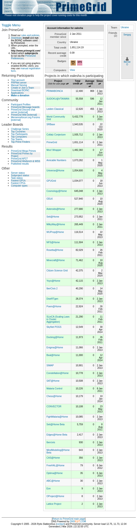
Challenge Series (20, 129)
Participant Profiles (20, 104)
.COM (80, 521)
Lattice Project (54, 504)
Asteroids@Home (56, 209)
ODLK (50, 198)
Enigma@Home (55, 347)
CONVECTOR (54, 406)
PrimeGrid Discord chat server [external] (23, 111)
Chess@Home (54, 396)
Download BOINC (20, 90)
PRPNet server (19, 82)
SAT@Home (53, 381)
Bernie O (127, 63)
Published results (20, 164)
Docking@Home (55, 337)
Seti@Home (53, 216)
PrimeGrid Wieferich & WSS (25, 161)
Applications (17, 93)
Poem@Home (54, 306)
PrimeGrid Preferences (23, 57)
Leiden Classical (55, 109)
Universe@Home (55, 170)
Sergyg (127, 34)
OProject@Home (55, 496)
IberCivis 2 (52, 288)
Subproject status (20, 175)
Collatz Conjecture (56, 134)
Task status (17, 178)
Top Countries (18, 131)
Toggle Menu (11, 25)
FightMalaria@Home (57, 416)
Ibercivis (51, 442)
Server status (18, 173)
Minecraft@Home (56, 260)
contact (60, 524)
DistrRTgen (52, 298)
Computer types (19, 185)
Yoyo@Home (53, 281)
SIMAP (50, 365)
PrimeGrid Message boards (25, 107)
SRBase (51, 124)
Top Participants (19, 134)
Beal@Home (53, 355)
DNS (72, 521)
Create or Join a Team (22, 87)
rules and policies (30, 35)
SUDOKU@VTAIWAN (58, 98)
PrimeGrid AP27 (19, 158)
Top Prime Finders (20, 142)
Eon (49, 488)
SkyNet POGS (54, 327)
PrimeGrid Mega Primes (23, 151)
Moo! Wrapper (54, 150)
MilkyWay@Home (56, 224)
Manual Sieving (19, 85)
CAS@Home (53, 457)
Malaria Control (54, 388)
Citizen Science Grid (57, 270)
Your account (18, 80)
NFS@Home (53, 242)
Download (16, 38)
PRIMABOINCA (55, 91)
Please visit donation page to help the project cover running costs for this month (46, 15)
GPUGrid (51, 181)
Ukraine (125, 27)
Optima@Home (55, 473)
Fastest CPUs (18, 183)
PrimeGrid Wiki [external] (24, 115)
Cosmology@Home (57, 191)
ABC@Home (53, 481)
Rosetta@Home (55, 250)
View (72, 70)
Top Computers (19, 136)
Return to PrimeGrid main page (69, 519)
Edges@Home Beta (57, 434)
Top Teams (16, 139)
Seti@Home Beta (56, 424)
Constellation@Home (58, 373)
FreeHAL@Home (56, 465)
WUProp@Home (55, 232)
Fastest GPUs (18, 180)
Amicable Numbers (56, 160)
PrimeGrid (52, 142)
